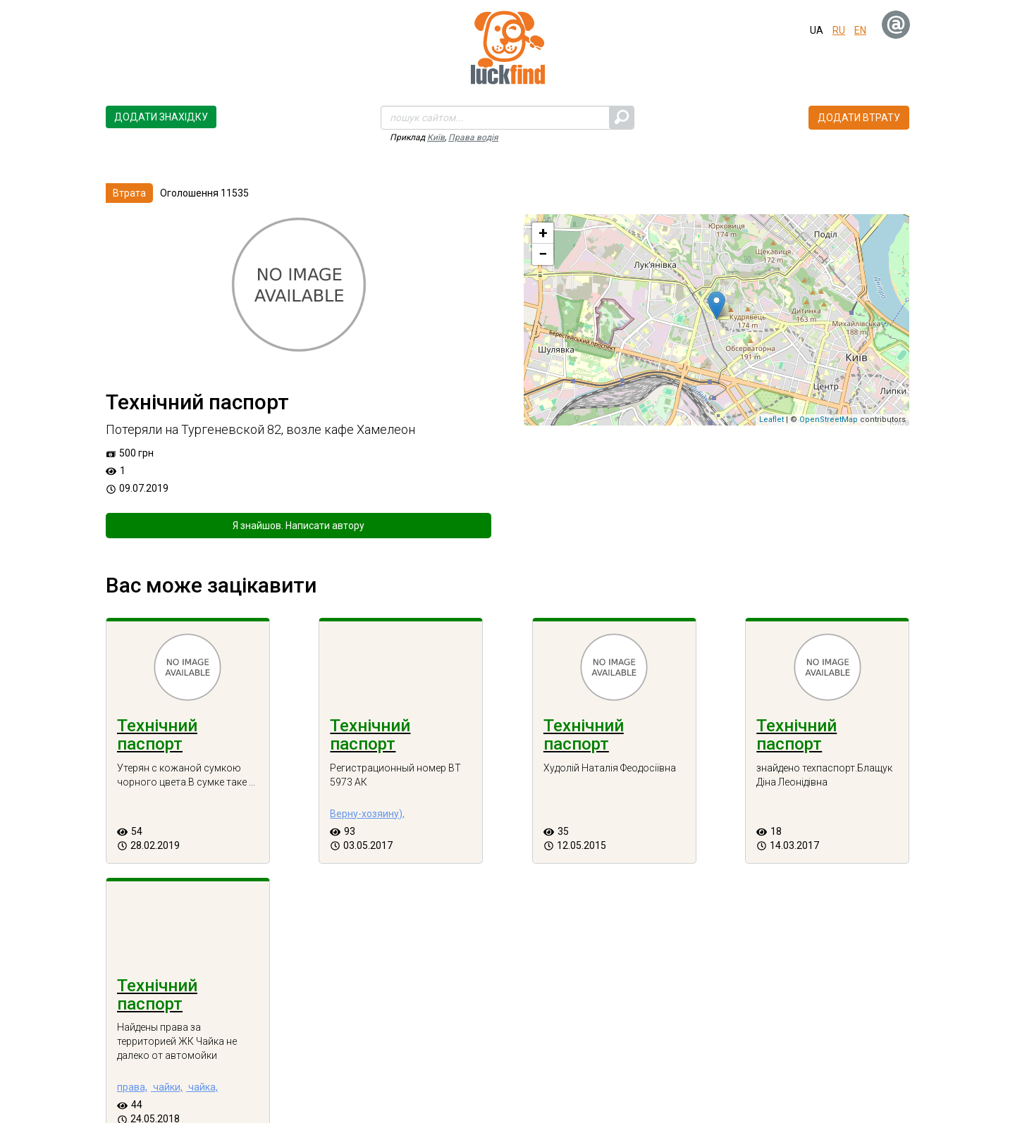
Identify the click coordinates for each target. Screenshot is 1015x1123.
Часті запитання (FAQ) (439, 1073)
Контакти (530, 1073)
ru (838, 30)
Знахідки (263, 1073)
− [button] (543, 254)
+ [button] (543, 233)
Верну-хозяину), (318, 827)
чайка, (857, 827)
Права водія (473, 137)
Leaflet (771, 419)
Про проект (200, 1073)
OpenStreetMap (828, 419)
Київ (436, 137)
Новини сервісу (785, 1073)
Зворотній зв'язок (610, 1073)
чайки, (822, 827)
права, (788, 827)
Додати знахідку (161, 117)
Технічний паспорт (157, 735)
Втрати (316, 1073)
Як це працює (701, 1073)
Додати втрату (859, 117)
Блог (360, 1073)
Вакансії (856, 1073)
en (860, 30)
